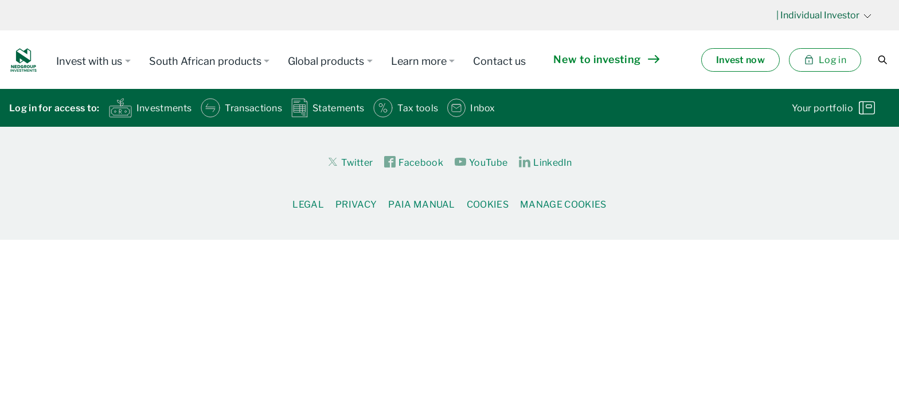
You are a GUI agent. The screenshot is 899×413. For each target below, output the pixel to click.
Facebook (413, 162)
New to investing (606, 59)
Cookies (488, 204)
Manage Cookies (563, 204)
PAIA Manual (421, 204)
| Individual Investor (823, 15)
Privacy (356, 204)
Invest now (740, 59)
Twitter (350, 162)
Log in (825, 59)
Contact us (499, 61)
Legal (308, 204)
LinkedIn (545, 162)
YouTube (481, 162)
